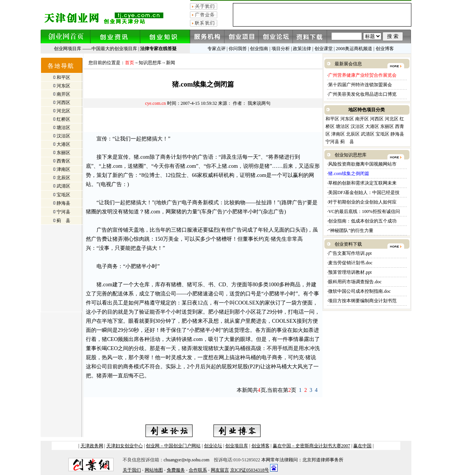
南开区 (63, 94)
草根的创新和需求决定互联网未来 (362, 183)
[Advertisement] (203, 120)
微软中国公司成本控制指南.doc (360, 291)
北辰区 (63, 177)
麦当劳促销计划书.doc (350, 262)
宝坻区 (63, 194)
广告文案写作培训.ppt (349, 253)
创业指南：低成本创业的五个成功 (362, 221)
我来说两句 (259, 103)
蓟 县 (63, 220)
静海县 (63, 203)
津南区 (63, 169)
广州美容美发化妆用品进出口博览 (362, 94)
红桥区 (63, 119)
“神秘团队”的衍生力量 (350, 230)
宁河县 (63, 212)
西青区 (63, 161)
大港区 (63, 144)
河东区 (63, 85)
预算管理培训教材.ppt (349, 272)
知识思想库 (150, 62)
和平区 (63, 77)
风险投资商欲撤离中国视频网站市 (362, 164)
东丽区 (63, 152)
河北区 (63, 111)
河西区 (63, 102)
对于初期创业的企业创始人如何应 (362, 202)
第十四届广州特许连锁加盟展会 (360, 84)
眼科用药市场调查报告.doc (355, 281)
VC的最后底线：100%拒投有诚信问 (364, 211)
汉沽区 (63, 136)
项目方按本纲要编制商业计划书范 (362, 300)
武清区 (63, 186)
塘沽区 (63, 127)
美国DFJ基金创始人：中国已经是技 (364, 192)
